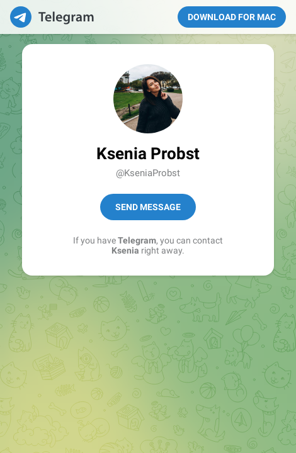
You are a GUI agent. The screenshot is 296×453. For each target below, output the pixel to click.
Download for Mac (232, 17)
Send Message (148, 207)
